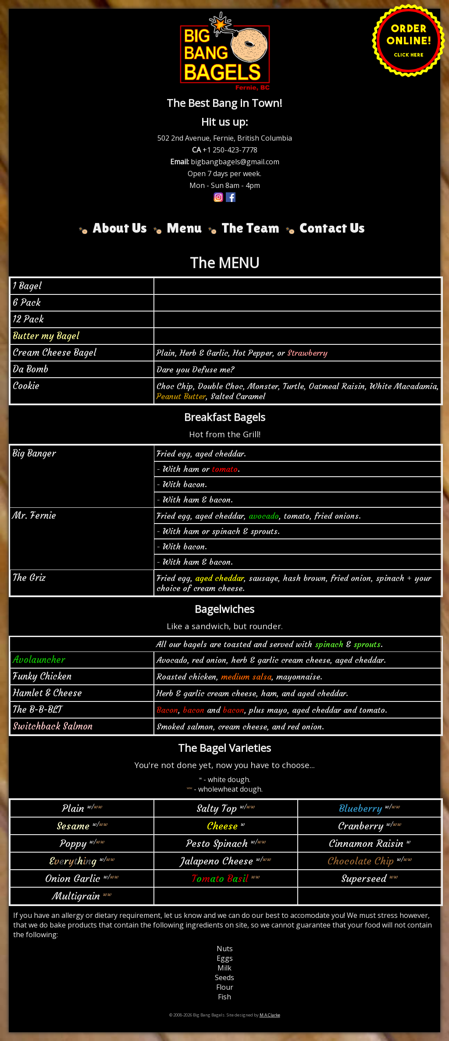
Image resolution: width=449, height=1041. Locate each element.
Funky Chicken (42, 676)
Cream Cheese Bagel (54, 352)
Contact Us (332, 228)
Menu (184, 228)
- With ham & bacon (194, 500)
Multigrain (76, 896)
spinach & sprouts (245, 531)
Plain (73, 808)
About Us (120, 228)
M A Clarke (270, 1015)
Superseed (363, 878)
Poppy (73, 843)
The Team (250, 228)
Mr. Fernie (34, 515)
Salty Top (216, 808)
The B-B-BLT (37, 709)
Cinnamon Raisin (366, 843)
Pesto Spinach (217, 843)
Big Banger (34, 453)
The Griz (29, 578)
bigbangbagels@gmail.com (235, 161)
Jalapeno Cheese (217, 861)
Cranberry (360, 826)
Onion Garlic (72, 878)
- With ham (178, 469)
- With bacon (181, 484)
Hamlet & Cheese (47, 693)
